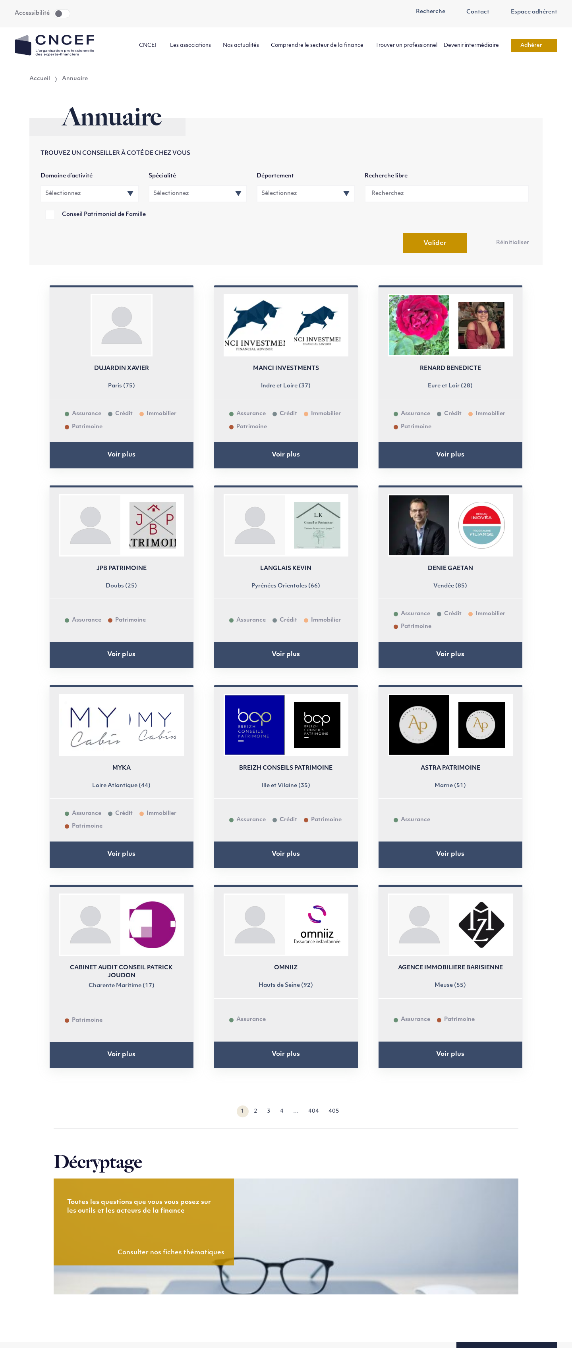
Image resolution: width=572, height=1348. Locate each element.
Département (275, 176)
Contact (474, 12)
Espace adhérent (529, 12)
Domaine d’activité (67, 176)
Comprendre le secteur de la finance (320, 45)
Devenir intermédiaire (474, 45)
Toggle (62, 13)
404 (313, 1111)
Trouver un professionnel (406, 45)
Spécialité (162, 176)
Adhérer (534, 45)
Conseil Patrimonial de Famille (104, 215)
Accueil (39, 79)
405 (334, 1111)
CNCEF (151, 45)
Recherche (426, 12)
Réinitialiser (512, 243)
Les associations (193, 45)
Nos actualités (244, 45)
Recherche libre (386, 176)
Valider (434, 243)
